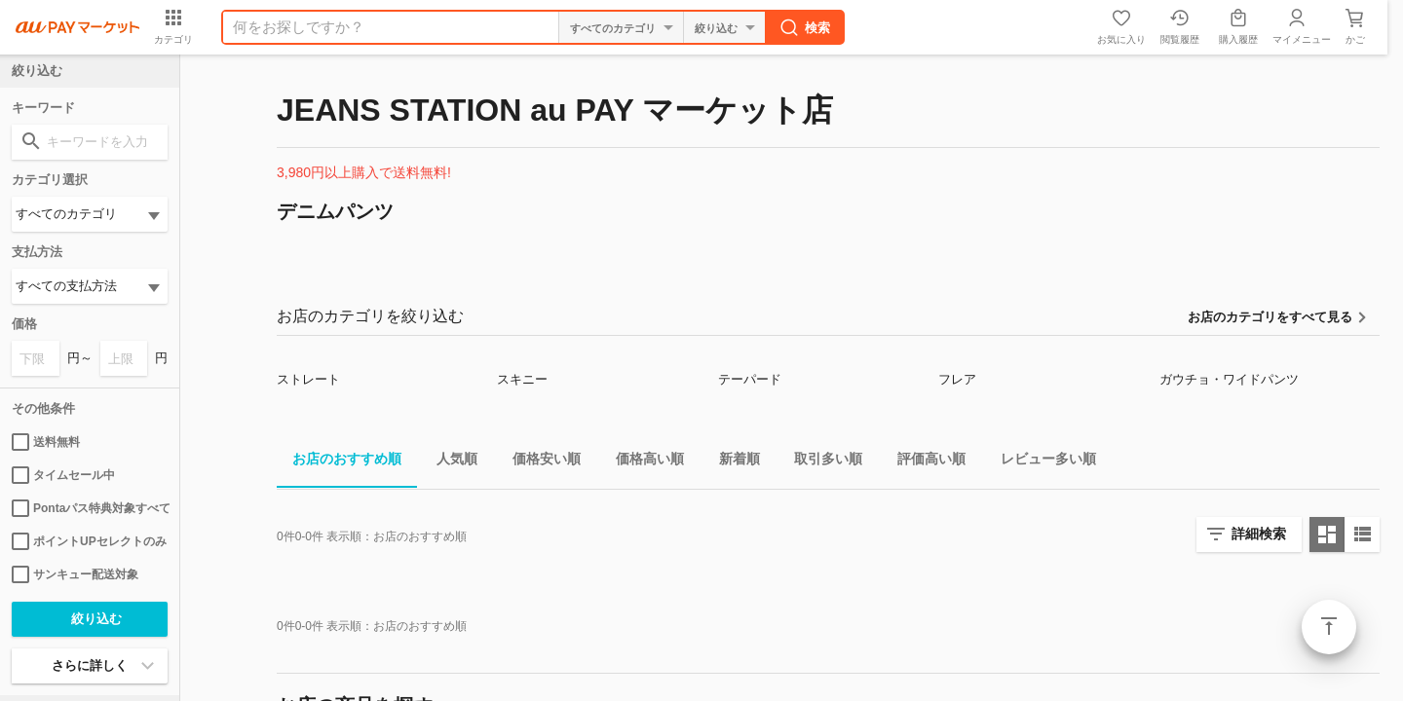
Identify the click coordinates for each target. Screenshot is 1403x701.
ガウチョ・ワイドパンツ (1229, 379)
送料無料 (46, 442)
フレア (957, 379)
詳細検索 (1259, 533)
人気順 (449, 462)
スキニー (522, 379)
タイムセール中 (63, 475)
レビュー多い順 (1040, 462)
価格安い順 (539, 462)
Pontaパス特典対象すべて (90, 508)
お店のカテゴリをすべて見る (1270, 317)
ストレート (308, 379)
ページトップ (1329, 627)
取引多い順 (820, 462)
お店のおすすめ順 (339, 462)
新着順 (731, 462)
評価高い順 (924, 462)
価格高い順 (642, 462)
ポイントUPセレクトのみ (89, 541)
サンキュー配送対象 (75, 574)
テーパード (749, 379)
